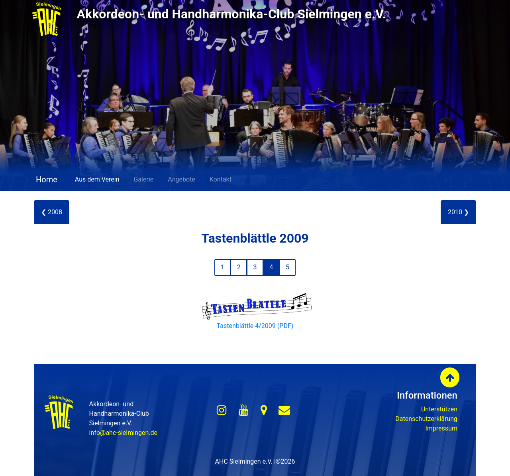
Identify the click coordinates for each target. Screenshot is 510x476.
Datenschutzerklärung (426, 419)
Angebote (181, 179)
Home (45, 179)
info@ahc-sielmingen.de (123, 432)
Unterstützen (439, 409)
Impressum (441, 428)
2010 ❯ (458, 212)
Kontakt (220, 179)
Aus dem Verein (97, 179)
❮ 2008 (51, 212)
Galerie (144, 179)
